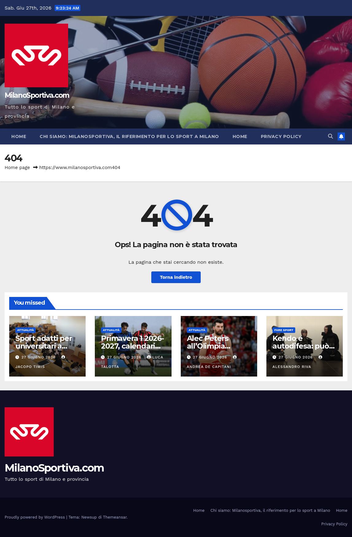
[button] (330, 136)
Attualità (25, 330)
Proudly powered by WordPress (35, 517)
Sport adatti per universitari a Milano (43, 346)
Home (18, 136)
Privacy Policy (281, 136)
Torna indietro (176, 277)
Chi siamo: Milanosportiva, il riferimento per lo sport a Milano (129, 136)
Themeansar (115, 517)
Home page (17, 167)
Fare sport (283, 330)
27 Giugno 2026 (39, 357)
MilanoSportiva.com (37, 95)
